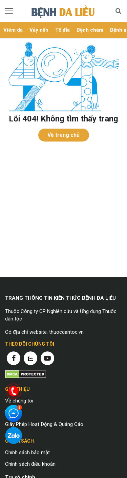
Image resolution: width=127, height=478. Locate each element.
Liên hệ (13, 412)
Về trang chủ (63, 135)
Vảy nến (38, 30)
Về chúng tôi (19, 401)
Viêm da (13, 30)
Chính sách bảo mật (27, 452)
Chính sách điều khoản (30, 464)
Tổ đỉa (62, 30)
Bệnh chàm (90, 30)
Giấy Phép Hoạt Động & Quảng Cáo (44, 424)
